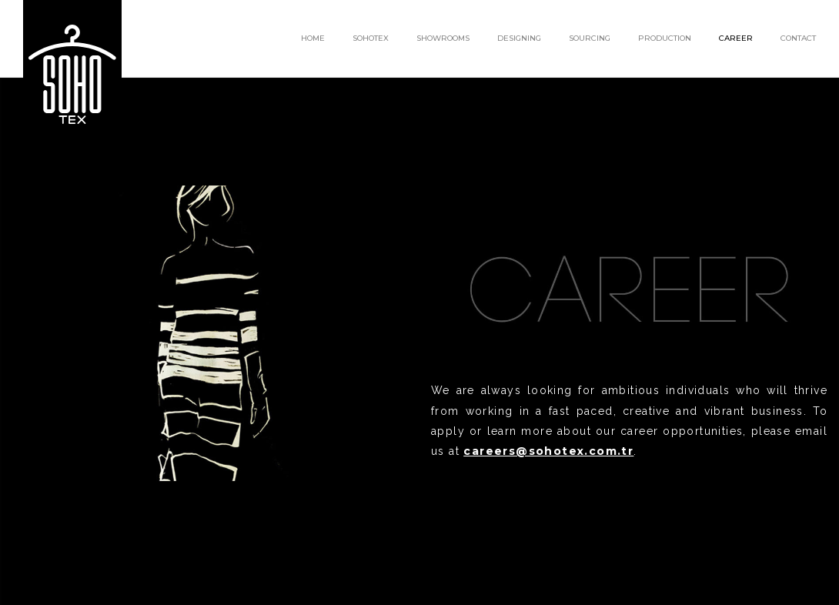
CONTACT (798, 38)
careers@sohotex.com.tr (548, 451)
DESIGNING (519, 38)
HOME (313, 38)
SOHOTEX (371, 38)
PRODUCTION (664, 38)
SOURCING (589, 38)
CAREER (736, 38)
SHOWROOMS (443, 38)
